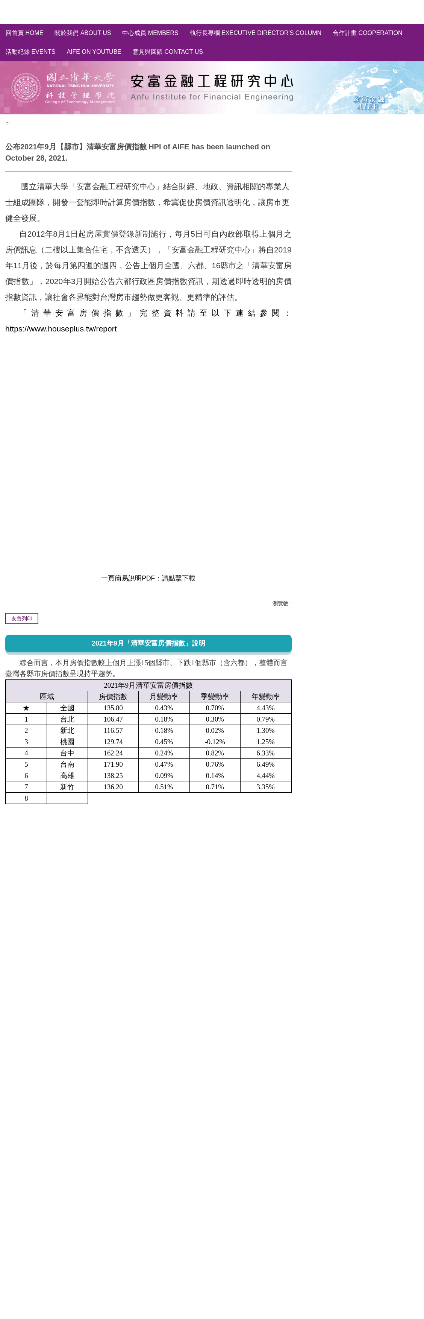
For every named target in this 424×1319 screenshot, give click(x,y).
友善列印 (21, 618)
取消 (407, 266)
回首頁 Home (24, 33)
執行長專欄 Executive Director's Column (255, 33)
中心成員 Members (150, 33)
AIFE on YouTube (94, 52)
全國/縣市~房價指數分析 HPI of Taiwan (364, 179)
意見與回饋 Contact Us (168, 52)
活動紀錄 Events (30, 52)
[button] (293, 1189)
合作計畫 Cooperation (368, 33)
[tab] (13, 1258)
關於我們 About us (83, 33)
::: (7, 123)
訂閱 (384, 266)
